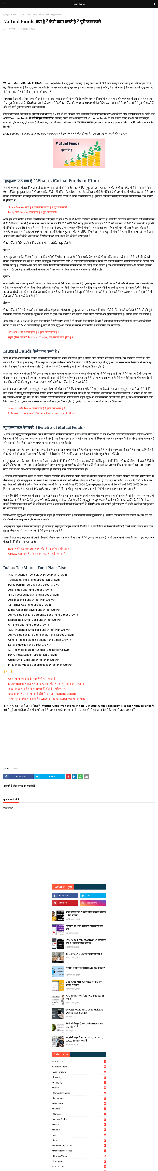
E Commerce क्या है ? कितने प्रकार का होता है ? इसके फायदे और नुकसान (46, 683)
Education (79, 1103)
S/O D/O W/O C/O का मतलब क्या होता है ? (85, 954)
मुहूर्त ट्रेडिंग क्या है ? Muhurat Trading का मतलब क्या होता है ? (40, 337)
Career (79, 1087)
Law (79, 1140)
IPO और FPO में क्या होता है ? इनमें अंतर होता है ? (33, 332)
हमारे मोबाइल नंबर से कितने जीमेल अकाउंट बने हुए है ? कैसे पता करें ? (86, 914)
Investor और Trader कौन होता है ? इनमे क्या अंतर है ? (36, 408)
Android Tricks (79, 1066)
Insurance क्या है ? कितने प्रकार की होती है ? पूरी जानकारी (38, 688)
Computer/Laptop (79, 1093)
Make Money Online (79, 1145)
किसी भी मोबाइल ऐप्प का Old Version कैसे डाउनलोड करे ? (84, 1025)
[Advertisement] (79, 58)
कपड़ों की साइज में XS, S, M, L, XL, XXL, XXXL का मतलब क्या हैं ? (84, 1039)
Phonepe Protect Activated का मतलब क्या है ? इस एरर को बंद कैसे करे (85, 942)
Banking (14, 14)
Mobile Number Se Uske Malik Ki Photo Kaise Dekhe (84, 1011)
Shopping (79, 1161)
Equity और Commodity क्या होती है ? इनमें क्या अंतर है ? (38, 548)
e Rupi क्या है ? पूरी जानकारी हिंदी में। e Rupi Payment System (42, 693)
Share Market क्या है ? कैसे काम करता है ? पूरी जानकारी (37, 207)
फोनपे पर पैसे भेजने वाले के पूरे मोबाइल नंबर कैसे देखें (84, 928)
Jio (79, 1135)
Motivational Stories (79, 1151)
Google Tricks (79, 1119)
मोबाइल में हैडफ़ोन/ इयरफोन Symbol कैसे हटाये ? (85, 970)
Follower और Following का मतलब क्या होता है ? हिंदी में (84, 983)
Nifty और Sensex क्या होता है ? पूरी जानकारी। (32, 212)
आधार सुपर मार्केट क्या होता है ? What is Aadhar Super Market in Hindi (47, 698)
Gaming (79, 1114)
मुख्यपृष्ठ (6, 14)
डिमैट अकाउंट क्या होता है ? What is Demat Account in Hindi (41, 413)
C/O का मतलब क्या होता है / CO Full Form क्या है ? (85, 997)
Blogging (79, 1082)
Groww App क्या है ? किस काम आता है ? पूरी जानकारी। (37, 553)
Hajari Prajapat (12, 29)
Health (79, 1124)
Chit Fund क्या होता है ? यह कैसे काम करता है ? (32, 678)
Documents (79, 1098)
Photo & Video (79, 1156)
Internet (79, 1129)
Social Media (79, 1166)
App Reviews (79, 1072)
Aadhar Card (79, 1061)
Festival (79, 1108)
